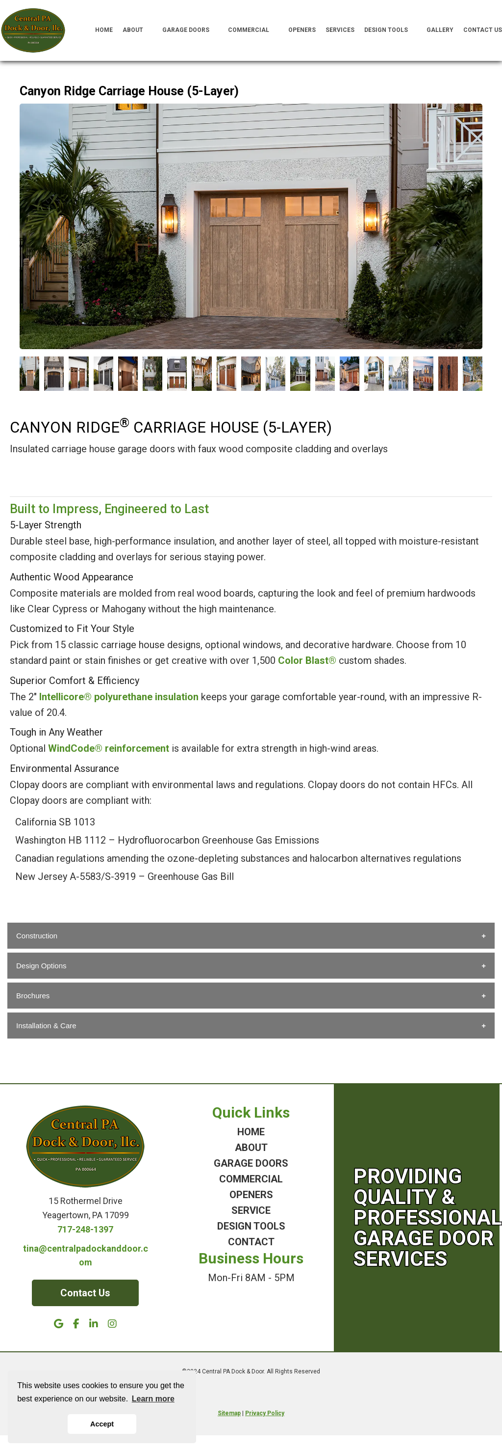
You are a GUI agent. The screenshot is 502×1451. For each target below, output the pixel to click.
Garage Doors (190, 30)
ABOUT (251, 1147)
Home (104, 30)
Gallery (440, 30)
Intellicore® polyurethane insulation (119, 697)
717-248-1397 (85, 1229)
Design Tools (390, 30)
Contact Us (482, 30)
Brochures (33, 995)
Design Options (41, 965)
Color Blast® (307, 660)
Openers (302, 30)
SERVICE (251, 1210)
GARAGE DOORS (251, 1163)
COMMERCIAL (251, 1179)
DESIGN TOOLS (251, 1226)
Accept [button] (102, 1424)
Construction (36, 935)
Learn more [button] (153, 1399)
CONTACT (251, 1242)
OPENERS (251, 1195)
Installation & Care (46, 1025)
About (137, 30)
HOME (251, 1132)
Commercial (253, 30)
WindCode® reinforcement (108, 748)
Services (340, 30)
